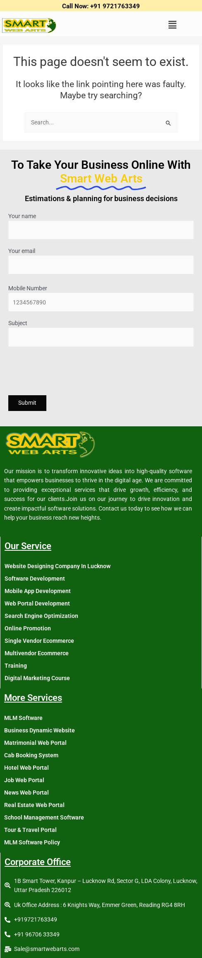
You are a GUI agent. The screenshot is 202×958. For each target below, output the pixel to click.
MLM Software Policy (32, 842)
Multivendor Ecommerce (37, 653)
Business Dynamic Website (39, 730)
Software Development (35, 578)
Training (16, 665)
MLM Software (23, 718)
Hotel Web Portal (26, 767)
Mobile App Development (38, 591)
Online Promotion (28, 628)
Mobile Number (101, 298)
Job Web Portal (24, 780)
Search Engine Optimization (41, 616)
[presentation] (71, 372)
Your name (101, 226)
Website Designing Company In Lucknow (58, 566)
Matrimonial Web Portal (35, 742)
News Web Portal (26, 792)
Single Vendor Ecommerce (39, 640)
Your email (101, 261)
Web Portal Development (37, 603)
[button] (172, 25)
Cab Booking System (31, 755)
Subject (101, 333)
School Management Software (44, 817)
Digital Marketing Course (37, 678)
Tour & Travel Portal (30, 830)
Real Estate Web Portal (34, 805)
